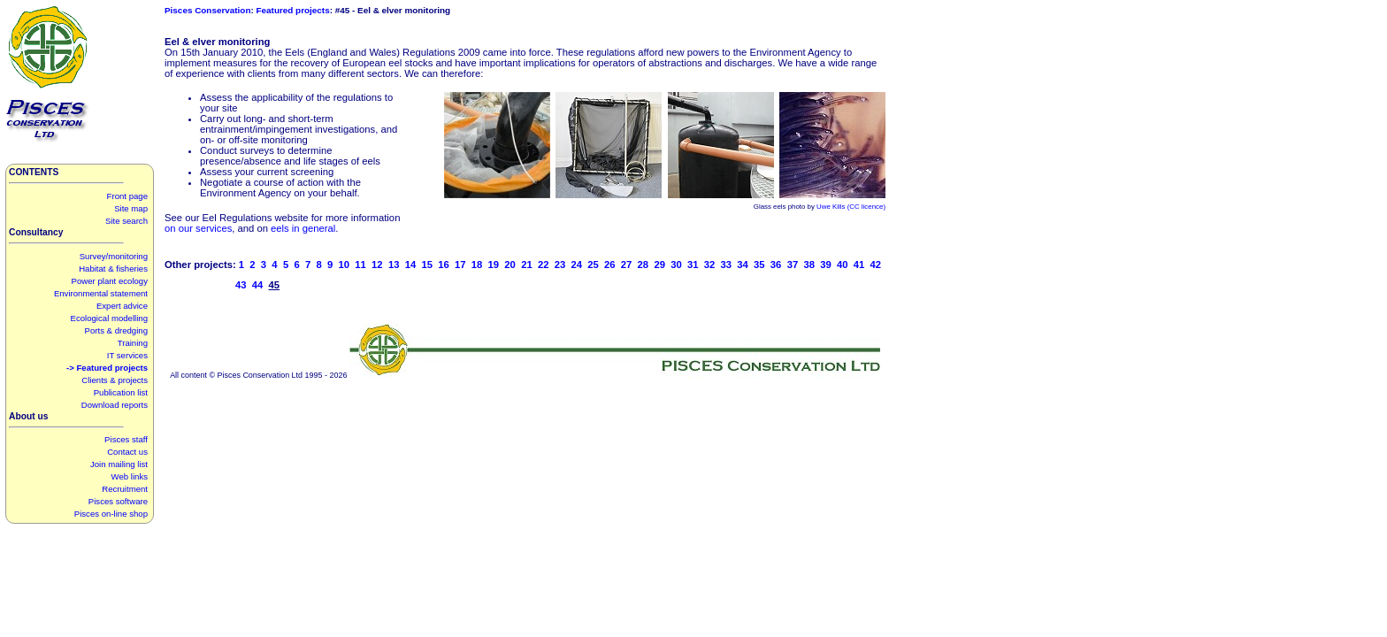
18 (477, 264)
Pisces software (118, 501)
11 (360, 264)
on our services (198, 228)
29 (659, 264)
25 (593, 264)
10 (344, 264)
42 (876, 264)
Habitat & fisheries (113, 268)
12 (377, 264)
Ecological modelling (109, 318)
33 (726, 264)
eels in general (303, 228)
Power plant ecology (110, 281)
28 (643, 264)
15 (427, 264)
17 (460, 264)
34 (742, 264)
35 (759, 264)
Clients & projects (114, 380)
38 (809, 264)
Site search (126, 221)
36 (776, 264)
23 (560, 264)
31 (693, 264)
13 (394, 264)
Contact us (127, 452)
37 (793, 264)
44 (258, 285)
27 (626, 264)
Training (133, 343)
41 (859, 264)
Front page (127, 196)
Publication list (121, 392)
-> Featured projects (107, 367)
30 (676, 264)
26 (610, 264)
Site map (131, 208)
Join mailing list (119, 464)
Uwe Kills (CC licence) (850, 207)
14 (411, 264)
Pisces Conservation (207, 10)
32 (710, 264)
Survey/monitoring (114, 256)
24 (576, 264)
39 (825, 264)
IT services (127, 355)
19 (494, 264)
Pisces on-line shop (111, 513)
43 (241, 285)
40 (842, 264)
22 (543, 264)
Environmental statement (101, 293)
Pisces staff (126, 439)
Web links (129, 476)
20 (510, 264)
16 (443, 264)
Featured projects (293, 10)
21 (527, 264)
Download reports (114, 405)
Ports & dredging (116, 330)
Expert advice (122, 306)
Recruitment (125, 489)
